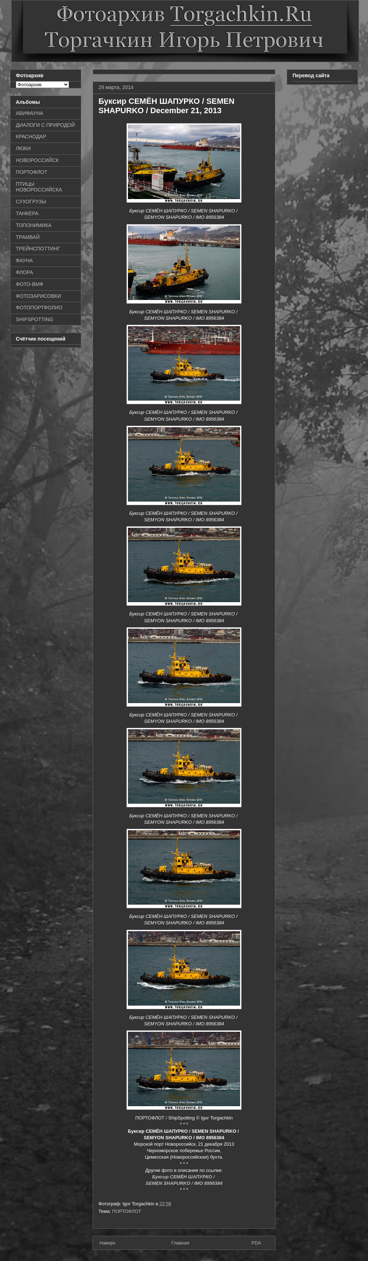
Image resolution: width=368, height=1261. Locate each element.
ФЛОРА (24, 272)
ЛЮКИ (23, 148)
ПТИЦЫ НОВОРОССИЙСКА (39, 187)
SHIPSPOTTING (34, 319)
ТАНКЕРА (27, 213)
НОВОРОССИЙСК (37, 160)
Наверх (107, 1243)
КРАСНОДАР (31, 136)
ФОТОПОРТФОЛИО (39, 307)
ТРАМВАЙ (28, 237)
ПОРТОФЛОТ (126, 1211)
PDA (256, 1243)
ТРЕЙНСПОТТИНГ (38, 248)
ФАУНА (24, 260)
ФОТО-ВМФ (29, 284)
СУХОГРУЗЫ (31, 201)
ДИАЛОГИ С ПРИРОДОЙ (45, 125)
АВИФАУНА (29, 113)
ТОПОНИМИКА (33, 225)
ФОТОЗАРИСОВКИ (38, 296)
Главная (180, 1243)
